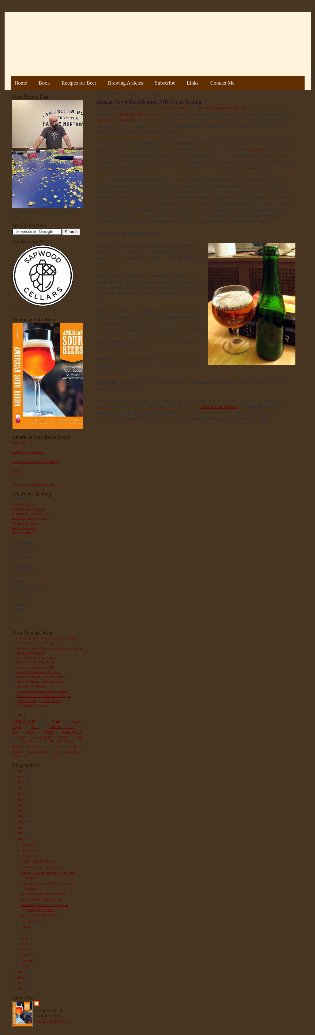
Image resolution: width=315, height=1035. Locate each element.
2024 (21, 771)
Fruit (56, 721)
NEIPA (49, 732)
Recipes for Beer (79, 83)
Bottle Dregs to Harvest (28, 452)
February (28, 960)
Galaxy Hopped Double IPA (35, 667)
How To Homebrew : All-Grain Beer (42, 691)
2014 (21, 822)
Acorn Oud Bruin (24, 504)
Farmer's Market (38, 751)
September (29, 921)
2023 (21, 777)
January (27, 966)
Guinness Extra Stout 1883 (30, 513)
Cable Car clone (173, 108)
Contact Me (222, 83)
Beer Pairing (72, 751)
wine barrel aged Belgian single (222, 108)
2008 (21, 983)
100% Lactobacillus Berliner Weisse (40, 676)
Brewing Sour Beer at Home (35, 643)
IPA (14, 732)
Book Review (73, 732)
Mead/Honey (29, 741)
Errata (16, 471)
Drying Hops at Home (32, 705)
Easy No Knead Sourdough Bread (40, 681)
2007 (21, 989)
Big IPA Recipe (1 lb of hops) (36, 657)
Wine (79, 736)
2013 (21, 827)
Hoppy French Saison (30, 652)
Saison (31, 732)
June (24, 938)
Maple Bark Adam (25, 528)
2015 (21, 816)
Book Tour (19, 442)
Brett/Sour (23, 721)
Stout (35, 726)
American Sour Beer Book (29, 746)
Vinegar (16, 755)
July (24, 932)
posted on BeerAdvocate (218, 406)
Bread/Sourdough (62, 741)
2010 (21, 971)
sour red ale (258, 150)
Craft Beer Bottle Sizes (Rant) (41, 899)
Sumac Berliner (23, 532)
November (29, 850)
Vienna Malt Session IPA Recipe (37, 672)
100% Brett (43, 736)
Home (20, 83)
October (27, 856)
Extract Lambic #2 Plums (29, 518)
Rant (58, 746)
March (26, 955)
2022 (21, 782)
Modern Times (62, 726)
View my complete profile (52, 1021)
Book (44, 83)
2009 (21, 977)
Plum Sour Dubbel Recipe (38, 861)
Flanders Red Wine (25, 523)
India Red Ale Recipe (32, 686)
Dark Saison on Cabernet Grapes (43, 893)
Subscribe (165, 83)
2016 (21, 811)
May (24, 943)
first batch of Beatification (141, 114)
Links (192, 83)
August (26, 926)
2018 (21, 799)
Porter (63, 736)
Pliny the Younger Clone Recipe (39, 701)
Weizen (16, 751)
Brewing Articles (125, 83)
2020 (21, 788)
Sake (57, 751)
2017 (21, 805)
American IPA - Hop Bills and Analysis (44, 696)
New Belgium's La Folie (115, 120)
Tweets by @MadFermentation (33, 484)
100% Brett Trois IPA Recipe (35, 662)
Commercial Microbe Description (35, 462)
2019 (21, 793)
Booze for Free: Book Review (41, 915)
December (28, 844)
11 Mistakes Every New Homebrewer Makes (46, 638)
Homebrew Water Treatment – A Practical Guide (49, 648)
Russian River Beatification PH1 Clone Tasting (148, 102)
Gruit (72, 746)
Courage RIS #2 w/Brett (28, 508)
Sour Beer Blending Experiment (43, 867)
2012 (21, 833)
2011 (21, 839)
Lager (23, 736)
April (25, 949)
